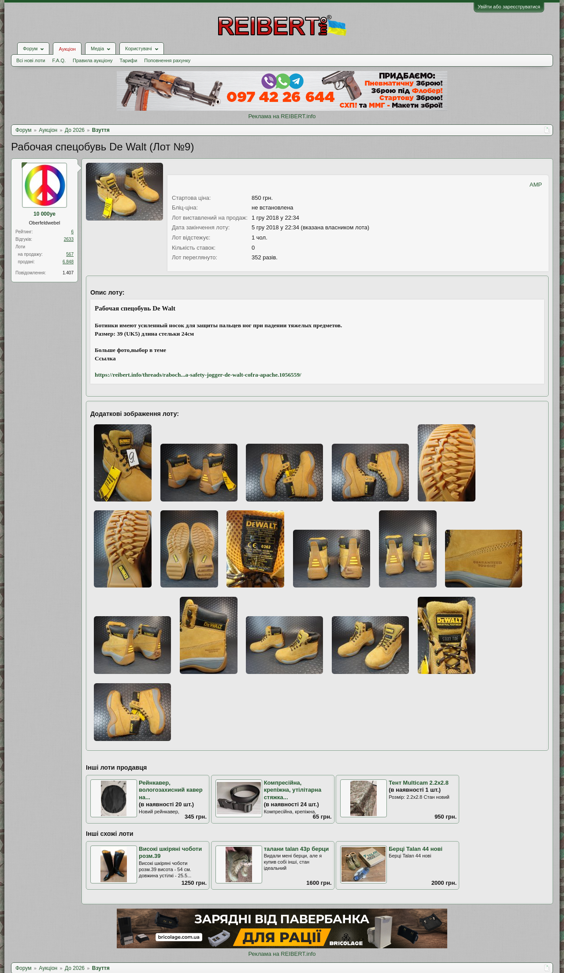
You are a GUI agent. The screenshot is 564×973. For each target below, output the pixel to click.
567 (70, 254)
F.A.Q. (59, 60)
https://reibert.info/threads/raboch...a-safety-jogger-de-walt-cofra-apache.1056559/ (198, 374)
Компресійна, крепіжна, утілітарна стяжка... (293, 790)
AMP (536, 184)
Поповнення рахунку (167, 60)
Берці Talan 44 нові (415, 849)
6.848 (68, 261)
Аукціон (67, 49)
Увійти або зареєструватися (509, 6)
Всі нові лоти (30, 60)
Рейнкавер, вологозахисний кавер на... (171, 790)
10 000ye (44, 214)
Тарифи (128, 60)
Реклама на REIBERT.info (281, 116)
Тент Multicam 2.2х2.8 (419, 782)
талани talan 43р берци (296, 849)
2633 (69, 239)
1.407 (68, 272)
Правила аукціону (92, 60)
